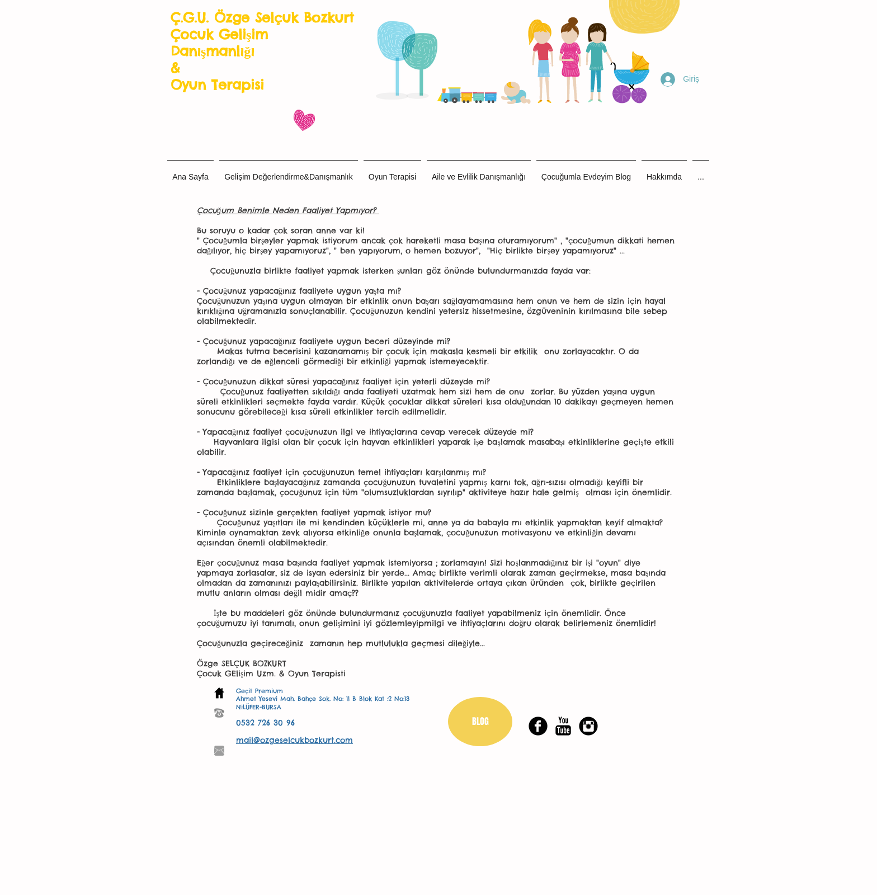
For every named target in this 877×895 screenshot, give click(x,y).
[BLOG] (480, 721)
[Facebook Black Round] (538, 726)
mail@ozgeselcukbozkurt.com (294, 740)
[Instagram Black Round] (588, 726)
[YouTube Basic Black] (563, 726)
